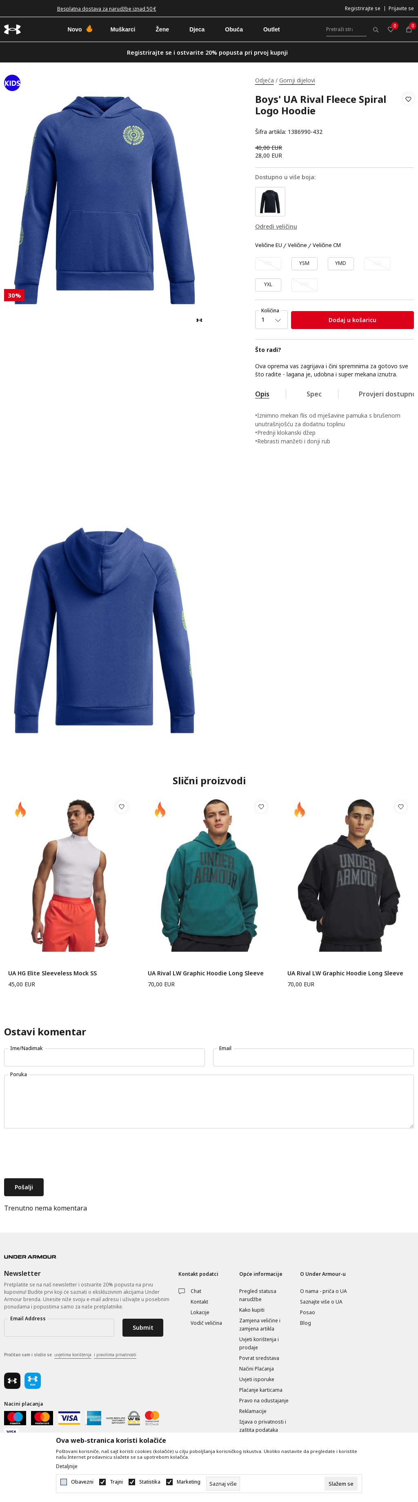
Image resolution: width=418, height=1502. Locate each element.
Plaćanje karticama (260, 1389)
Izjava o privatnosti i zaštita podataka (262, 1425)
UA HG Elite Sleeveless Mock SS (52, 973)
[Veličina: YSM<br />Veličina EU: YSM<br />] (304, 263)
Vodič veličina (206, 1323)
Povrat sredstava (259, 1358)
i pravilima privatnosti (115, 1354)
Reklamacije (253, 1411)
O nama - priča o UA (323, 1291)
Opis (262, 393)
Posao (307, 1312)
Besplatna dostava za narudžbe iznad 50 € (106, 8)
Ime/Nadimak (26, 1048)
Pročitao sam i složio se (70, 1355)
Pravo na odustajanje (264, 1400)
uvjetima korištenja (72, 1354)
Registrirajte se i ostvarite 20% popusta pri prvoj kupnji (207, 52)
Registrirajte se (362, 8)
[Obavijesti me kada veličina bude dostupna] (268, 263)
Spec (314, 393)
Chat (196, 1291)
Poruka (18, 1074)
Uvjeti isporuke (256, 1379)
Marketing (188, 1482)
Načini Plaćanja (256, 1368)
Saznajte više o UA (321, 1301)
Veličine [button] (297, 245)
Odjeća (264, 80)
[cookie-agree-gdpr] (341, 1484)
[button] (408, 115)
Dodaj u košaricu (352, 320)
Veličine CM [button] (327, 245)
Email (225, 1048)
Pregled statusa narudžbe (257, 1295)
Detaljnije (67, 1466)
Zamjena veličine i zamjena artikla (259, 1324)
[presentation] (66, 1154)
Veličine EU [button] (268, 245)
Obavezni (82, 1482)
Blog (305, 1323)
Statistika (149, 1482)
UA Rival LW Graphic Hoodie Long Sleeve (206, 973)
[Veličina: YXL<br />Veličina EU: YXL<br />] (268, 284)
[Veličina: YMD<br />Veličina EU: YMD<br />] (341, 263)
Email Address (28, 1318)
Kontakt (199, 1301)
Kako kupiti (252, 1309)
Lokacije (200, 1312)
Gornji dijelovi (297, 80)
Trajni (116, 1482)
